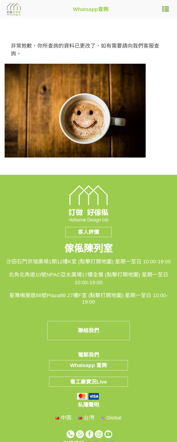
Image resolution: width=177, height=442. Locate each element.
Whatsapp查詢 (91, 9)
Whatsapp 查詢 (88, 365)
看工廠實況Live (88, 382)
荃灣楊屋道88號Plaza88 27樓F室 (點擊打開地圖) (66, 295)
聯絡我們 (88, 330)
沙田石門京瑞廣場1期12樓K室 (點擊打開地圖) (59, 261)
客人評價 (88, 232)
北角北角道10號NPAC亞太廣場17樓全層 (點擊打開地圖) (74, 275)
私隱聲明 (88, 405)
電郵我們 (88, 355)
